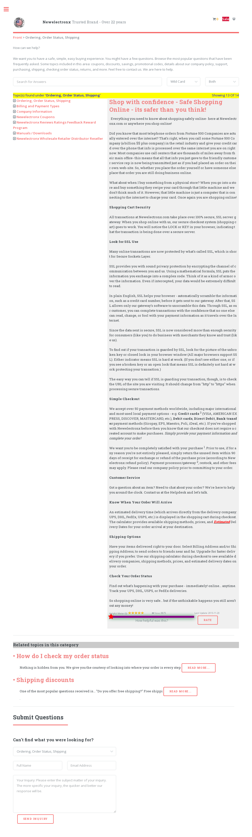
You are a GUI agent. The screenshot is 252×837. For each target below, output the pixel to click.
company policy (166, 467)
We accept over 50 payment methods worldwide (148, 408)
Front (17, 37)
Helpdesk (178, 492)
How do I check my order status (62, 656)
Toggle (9, 9)
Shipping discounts (45, 680)
